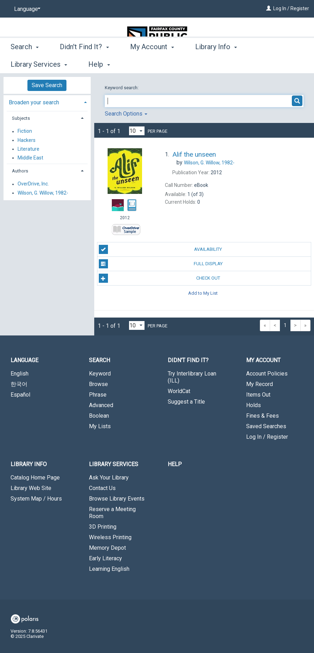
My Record (259, 384)
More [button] (272, 64)
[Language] (26, 9)
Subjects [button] (21, 118)
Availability (160, 249)
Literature (28, 149)
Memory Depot (107, 547)
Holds (253, 405)
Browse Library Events (117, 498)
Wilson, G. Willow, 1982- (43, 193)
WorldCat (179, 391)
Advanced (101, 405)
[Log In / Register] (268, 8)
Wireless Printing (110, 537)
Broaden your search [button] (34, 102)
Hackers (27, 140)
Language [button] (24, 360)
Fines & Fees (262, 415)
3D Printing (102, 526)
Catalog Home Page (35, 477)
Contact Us (102, 488)
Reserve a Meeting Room (112, 513)
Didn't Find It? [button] (84, 63)
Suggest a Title (186, 401)
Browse (98, 384)
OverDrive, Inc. (33, 184)
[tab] (47, 102)
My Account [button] (152, 63)
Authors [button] (20, 171)
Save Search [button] (47, 85)
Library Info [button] (216, 63)
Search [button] (25, 63)
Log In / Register (291, 8)
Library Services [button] (113, 464)
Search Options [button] (126, 113)
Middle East (30, 158)
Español (20, 394)
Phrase (98, 394)
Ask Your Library (109, 477)
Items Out (258, 394)
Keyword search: (122, 87)
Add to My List (203, 292)
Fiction (25, 131)
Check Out (159, 278)
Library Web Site (31, 488)
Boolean (99, 415)
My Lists (100, 426)
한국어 (19, 384)
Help (175, 464)
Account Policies (267, 373)
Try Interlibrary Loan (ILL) (192, 377)
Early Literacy (105, 558)
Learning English (109, 569)
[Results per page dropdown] (137, 130)
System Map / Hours (36, 498)
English (19, 373)
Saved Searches (266, 426)
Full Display (161, 263)
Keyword (100, 373)
